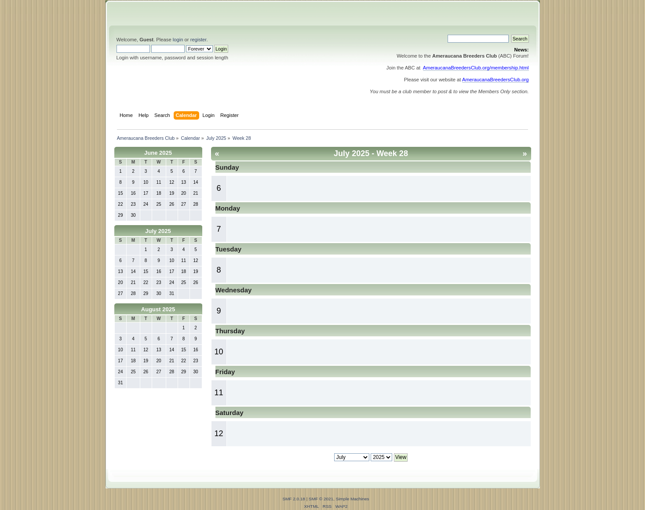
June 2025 (158, 152)
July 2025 (158, 231)
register (198, 39)
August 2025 (158, 309)
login (178, 39)
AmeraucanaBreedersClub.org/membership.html (476, 67)
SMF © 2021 (321, 498)
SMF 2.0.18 (293, 498)
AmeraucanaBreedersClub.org (495, 79)
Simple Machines (352, 498)
